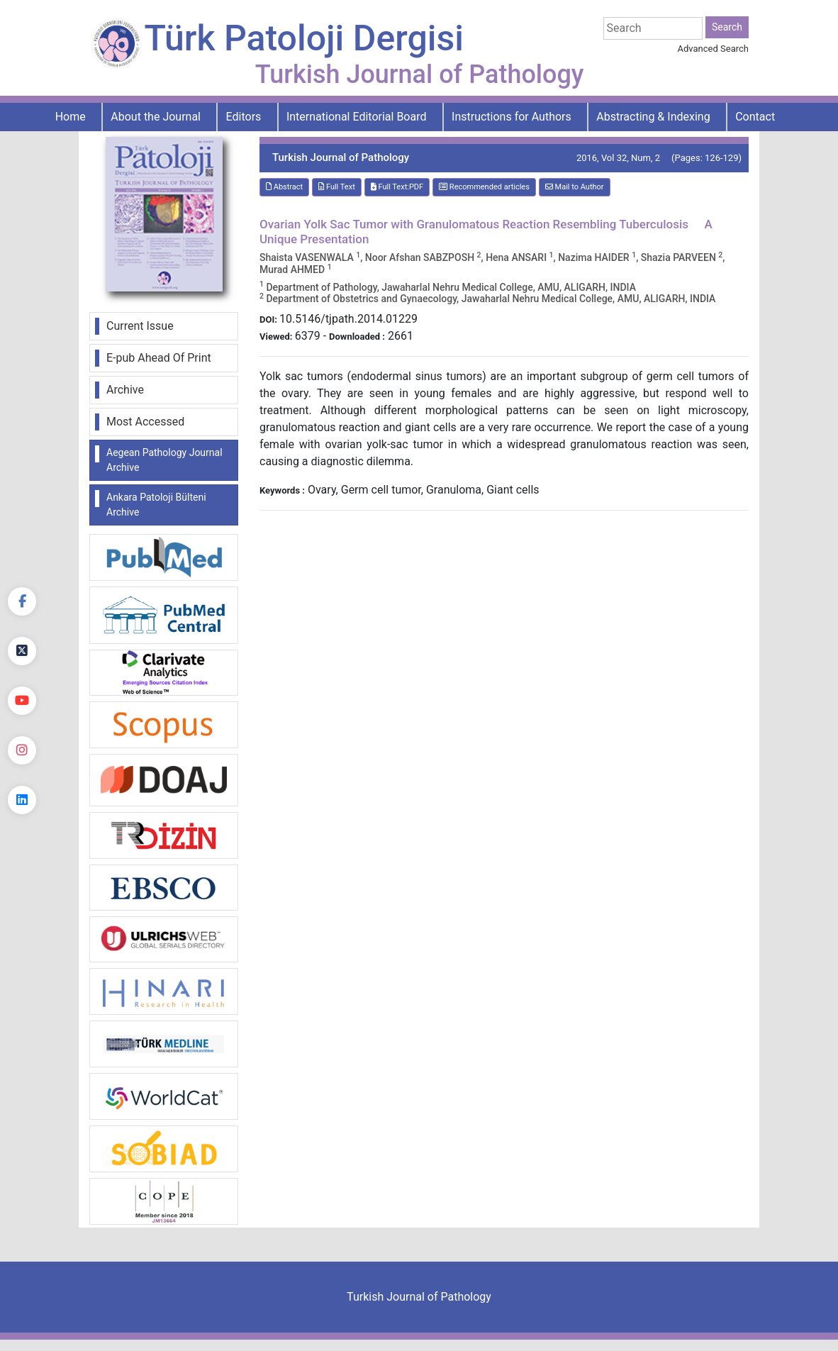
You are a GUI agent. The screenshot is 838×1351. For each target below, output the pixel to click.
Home (70, 116)
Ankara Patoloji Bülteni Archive (156, 504)
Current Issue (140, 326)
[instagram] (22, 750)
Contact (755, 116)
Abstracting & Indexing (653, 116)
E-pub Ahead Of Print (158, 358)
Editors (244, 116)
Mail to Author (574, 186)
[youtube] (22, 700)
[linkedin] (22, 800)
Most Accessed (145, 421)
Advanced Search (713, 48)
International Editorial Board (356, 116)
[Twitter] (22, 651)
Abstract (284, 186)
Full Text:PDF (397, 186)
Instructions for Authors (511, 116)
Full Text (336, 186)
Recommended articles (484, 186)
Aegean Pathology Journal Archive (164, 460)
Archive (125, 389)
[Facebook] (22, 601)
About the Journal (156, 116)
